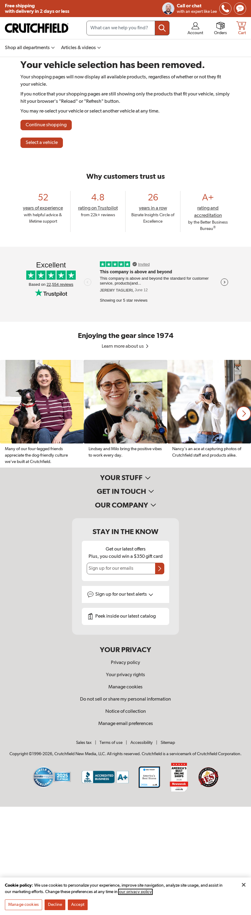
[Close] (243, 886)
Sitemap (168, 743)
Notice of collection (125, 711)
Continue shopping (46, 125)
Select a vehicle (42, 142)
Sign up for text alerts (124, 594)
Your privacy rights (125, 675)
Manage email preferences (125, 723)
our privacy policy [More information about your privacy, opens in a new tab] (135, 894)
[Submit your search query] (162, 28)
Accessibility (141, 743)
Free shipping (37, 8)
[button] (243, 413)
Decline (55, 907)
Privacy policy (125, 662)
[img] (225, 8)
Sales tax (84, 743)
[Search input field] (127, 28)
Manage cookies (125, 687)
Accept (77, 907)
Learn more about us (126, 346)
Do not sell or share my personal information (125, 699)
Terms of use (111, 743)
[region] (125, 414)
